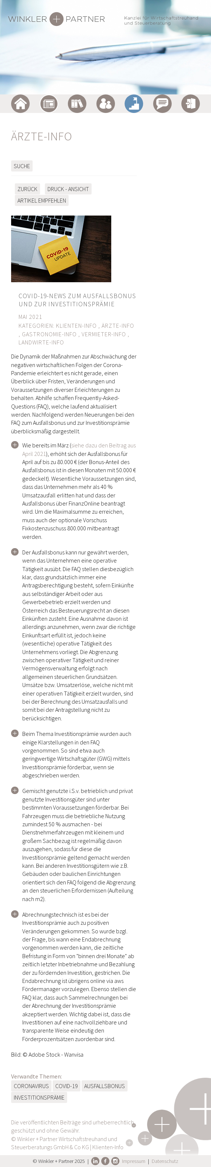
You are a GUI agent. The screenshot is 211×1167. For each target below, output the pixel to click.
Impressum (133, 1161)
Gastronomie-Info (49, 334)
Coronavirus (31, 1086)
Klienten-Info (76, 325)
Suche (22, 166)
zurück (27, 189)
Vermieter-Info (104, 334)
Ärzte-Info (118, 325)
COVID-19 (66, 1086)
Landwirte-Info (41, 342)
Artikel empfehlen (41, 200)
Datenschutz (165, 1161)
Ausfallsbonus (104, 1086)
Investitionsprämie (39, 1097)
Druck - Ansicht (68, 189)
